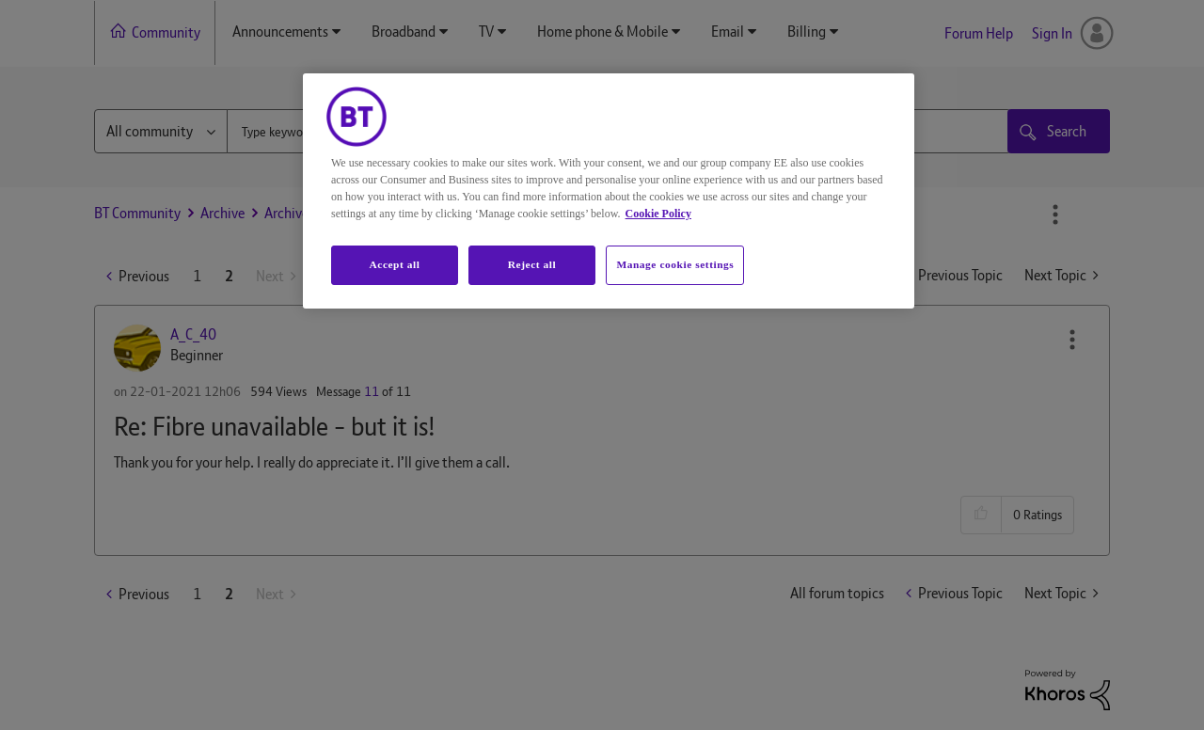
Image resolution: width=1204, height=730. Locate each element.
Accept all (394, 264)
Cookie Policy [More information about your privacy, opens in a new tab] (658, 213)
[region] (608, 191)
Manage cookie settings (675, 264)
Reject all (532, 264)
